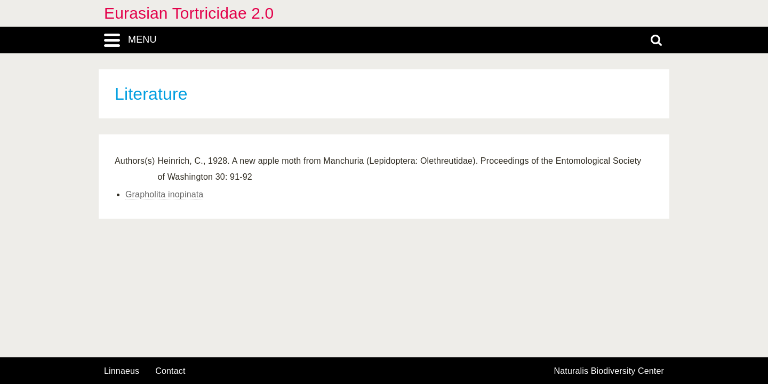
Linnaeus (121, 371)
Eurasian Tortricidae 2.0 (189, 13)
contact (170, 370)
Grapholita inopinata (164, 194)
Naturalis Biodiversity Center (609, 371)
